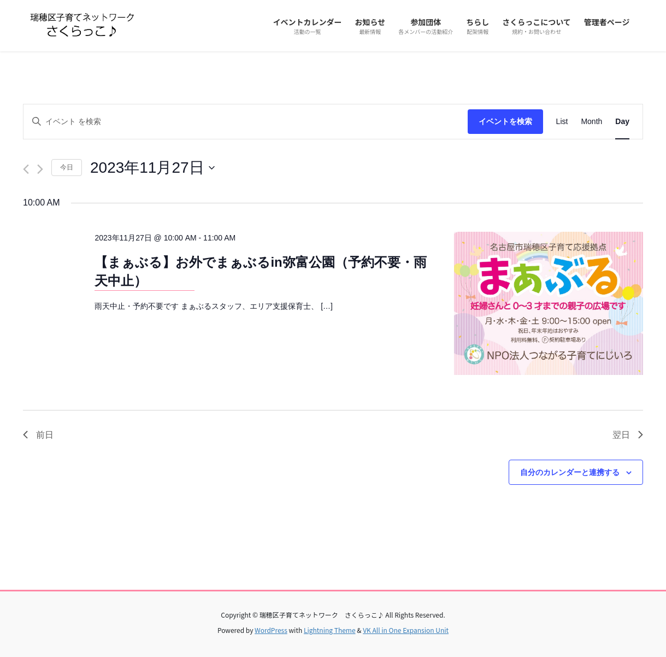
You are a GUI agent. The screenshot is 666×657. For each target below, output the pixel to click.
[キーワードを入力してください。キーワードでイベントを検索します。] (245, 121)
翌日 (627, 434)
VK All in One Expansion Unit (406, 630)
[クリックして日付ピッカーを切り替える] (152, 168)
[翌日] (40, 169)
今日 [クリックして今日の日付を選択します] (66, 167)
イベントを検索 (505, 121)
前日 (38, 434)
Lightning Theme (330, 630)
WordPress (271, 630)
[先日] (26, 169)
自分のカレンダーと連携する (570, 472)
